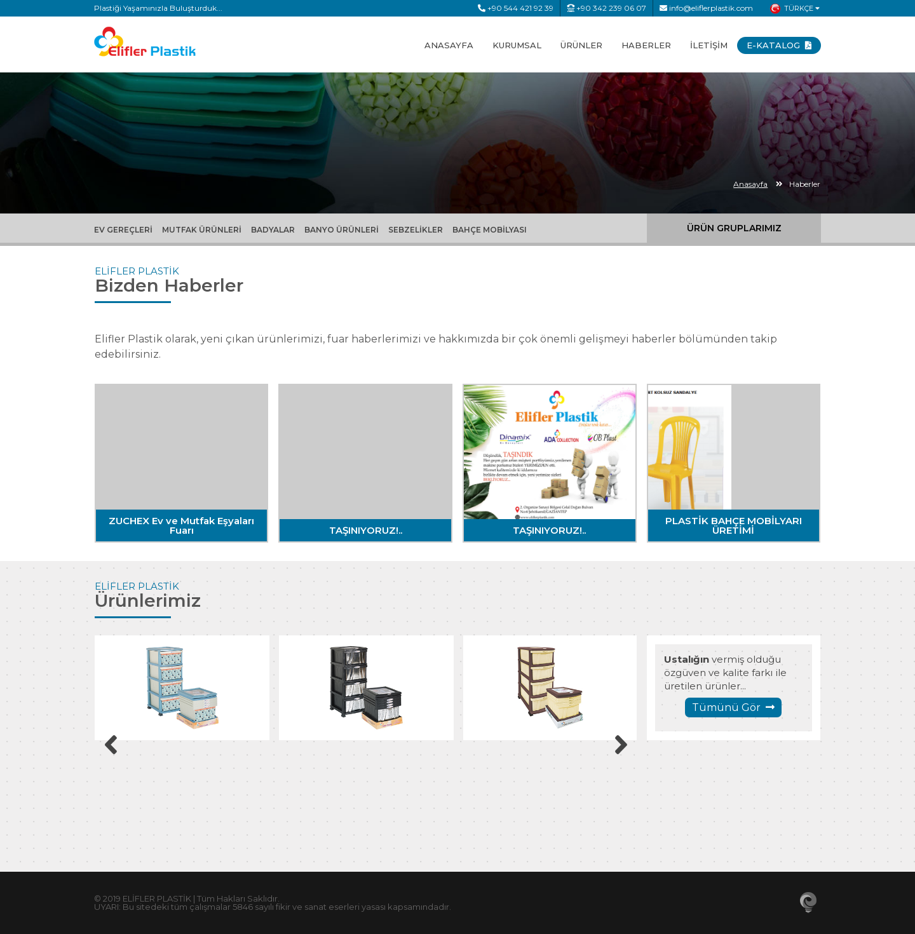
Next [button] (620, 744)
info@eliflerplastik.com (706, 8)
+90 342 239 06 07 (606, 8)
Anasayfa (750, 184)
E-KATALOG (779, 45)
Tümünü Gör (733, 707)
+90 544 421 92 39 (515, 8)
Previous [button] (110, 744)
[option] (182, 687)
